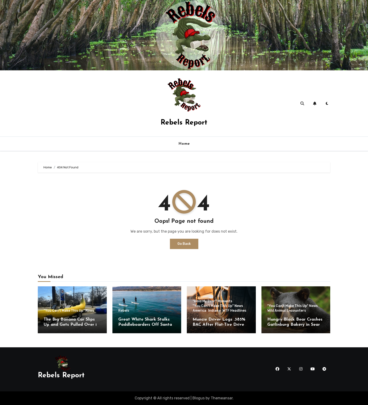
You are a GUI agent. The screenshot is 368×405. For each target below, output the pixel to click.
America (199, 310)
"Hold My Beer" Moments (212, 301)
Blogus (198, 398)
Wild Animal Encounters (286, 310)
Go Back (184, 244)
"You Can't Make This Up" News (69, 310)
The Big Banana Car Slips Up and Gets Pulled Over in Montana (71, 324)
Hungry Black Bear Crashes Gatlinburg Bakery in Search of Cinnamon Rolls (295, 324)
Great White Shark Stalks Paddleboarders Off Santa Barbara (145, 324)
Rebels (123, 310)
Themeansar (222, 398)
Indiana (214, 310)
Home (184, 144)
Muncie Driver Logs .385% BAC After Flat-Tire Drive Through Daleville (219, 324)
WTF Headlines (234, 310)
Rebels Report (184, 122)
